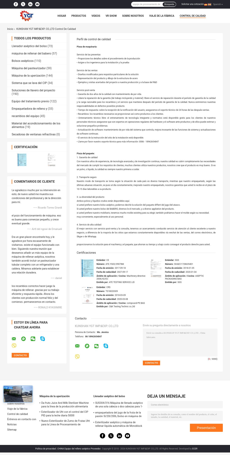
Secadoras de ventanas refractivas (34, 134)
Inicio (10, 29)
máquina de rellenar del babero (31, 53)
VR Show (111, 15)
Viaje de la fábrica (161, 15)
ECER (194, 448)
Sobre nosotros (133, 15)
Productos (78, 15)
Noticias (12, 424)
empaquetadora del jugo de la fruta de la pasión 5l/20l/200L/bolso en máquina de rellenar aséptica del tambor (118, 415)
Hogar (62, 15)
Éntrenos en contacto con (21, 419)
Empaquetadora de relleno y (29, 108)
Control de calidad (193, 15)
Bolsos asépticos (23, 61)
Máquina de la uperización (28, 75)
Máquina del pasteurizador (29, 68)
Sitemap (12, 429)
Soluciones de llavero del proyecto (33, 90)
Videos (95, 15)
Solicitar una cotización (192, 4)
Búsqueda (169, 4)
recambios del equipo (25, 116)
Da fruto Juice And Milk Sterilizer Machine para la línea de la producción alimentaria (65, 404)
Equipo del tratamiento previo (30, 101)
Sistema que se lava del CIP (29, 83)
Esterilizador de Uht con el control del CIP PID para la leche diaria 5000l (64, 413)
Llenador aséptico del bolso (29, 46)
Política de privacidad (45, 448)
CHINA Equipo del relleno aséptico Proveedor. (80, 448)
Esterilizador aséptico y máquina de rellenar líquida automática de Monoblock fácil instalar (118, 424)
